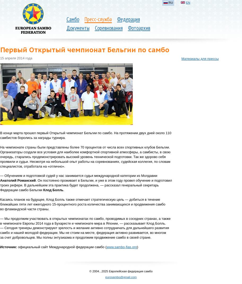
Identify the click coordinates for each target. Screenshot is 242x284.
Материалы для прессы (200, 59)
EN (188, 2)
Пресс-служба (98, 19)
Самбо (73, 19)
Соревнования (109, 28)
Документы (78, 28)
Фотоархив (139, 28)
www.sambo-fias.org (122, 247)
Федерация (128, 19)
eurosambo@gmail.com (121, 277)
